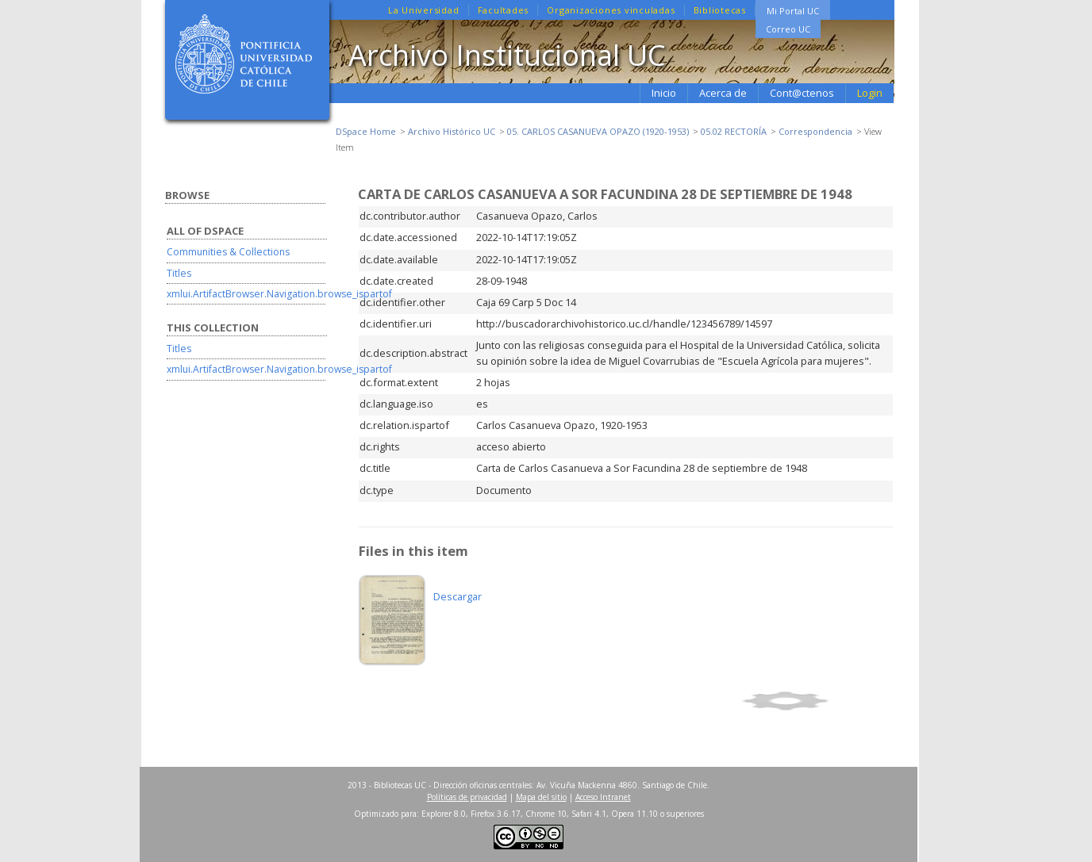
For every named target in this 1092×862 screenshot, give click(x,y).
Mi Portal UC (793, 11)
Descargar (457, 596)
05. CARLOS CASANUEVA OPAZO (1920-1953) (598, 131)
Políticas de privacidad (467, 797)
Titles (179, 273)
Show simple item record (815, 701)
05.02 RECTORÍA (734, 131)
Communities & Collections (228, 252)
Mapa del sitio (541, 797)
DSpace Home (366, 131)
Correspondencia (815, 131)
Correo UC (788, 29)
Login (869, 93)
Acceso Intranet (603, 797)
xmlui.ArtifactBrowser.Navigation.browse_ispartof (279, 294)
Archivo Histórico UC (451, 131)
